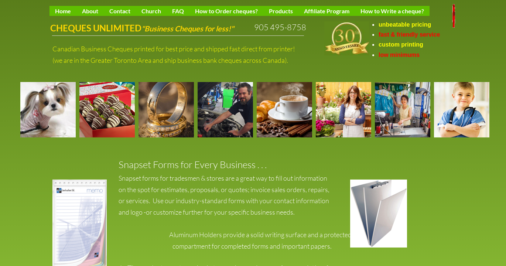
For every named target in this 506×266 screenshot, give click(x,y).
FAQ (178, 10)
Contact (119, 10)
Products (281, 10)
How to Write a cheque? (392, 10)
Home (63, 10)
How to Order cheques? (226, 10)
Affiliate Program (326, 10)
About (90, 10)
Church (151, 10)
